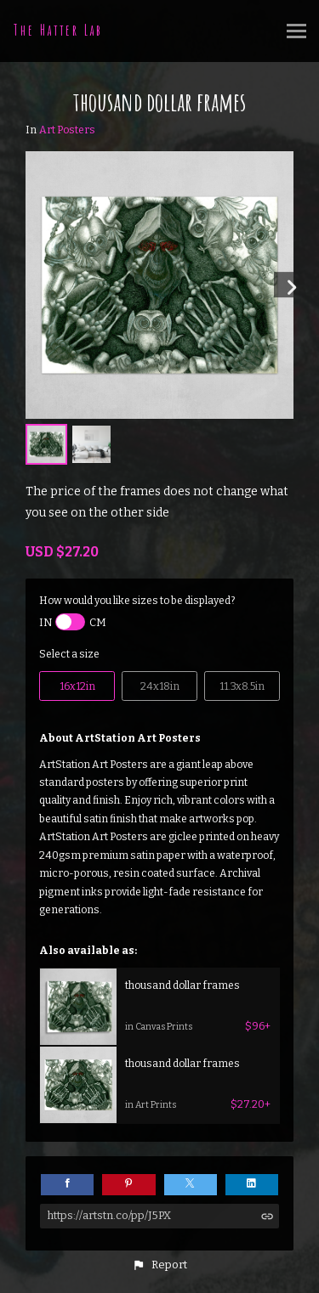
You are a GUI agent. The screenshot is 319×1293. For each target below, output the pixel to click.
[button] (159, 1265)
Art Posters (67, 130)
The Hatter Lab (58, 29)
